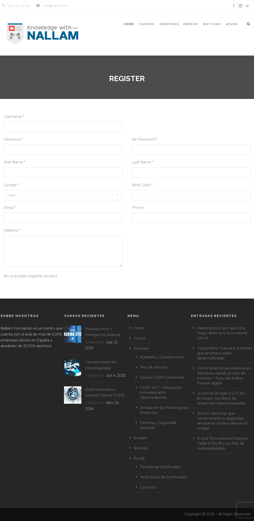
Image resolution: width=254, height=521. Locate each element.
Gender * (11, 185)
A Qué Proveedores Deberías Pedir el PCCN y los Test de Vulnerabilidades (222, 443)
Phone (138, 207)
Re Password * (144, 139)
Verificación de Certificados (163, 477)
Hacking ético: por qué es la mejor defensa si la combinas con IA (222, 333)
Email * (10, 207)
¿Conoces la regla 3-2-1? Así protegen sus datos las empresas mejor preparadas (221, 398)
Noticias (212, 24)
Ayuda (232, 24)
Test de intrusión (154, 367)
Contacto (148, 487)
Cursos (147, 24)
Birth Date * (142, 185)
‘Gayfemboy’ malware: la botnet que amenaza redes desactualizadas (224, 353)
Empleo (190, 24)
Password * (13, 139)
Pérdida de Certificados (160, 467)
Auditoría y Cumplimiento (162, 357)
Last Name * (143, 162)
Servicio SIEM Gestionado (162, 377)
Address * (12, 230)
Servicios (169, 24)
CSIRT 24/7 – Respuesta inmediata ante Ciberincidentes (161, 392)
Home (129, 24)
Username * (14, 116)
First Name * (14, 162)
